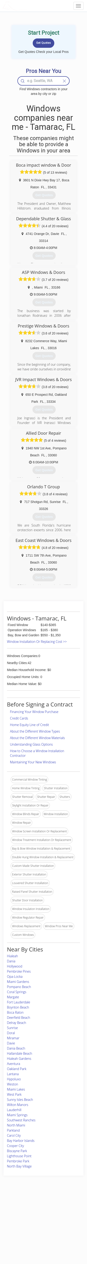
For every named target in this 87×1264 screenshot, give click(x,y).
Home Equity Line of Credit (29, 725)
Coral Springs (16, 992)
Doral (11, 1033)
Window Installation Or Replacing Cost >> (37, 641)
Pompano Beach (19, 987)
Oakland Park (16, 1069)
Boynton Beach (18, 1007)
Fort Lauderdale (18, 1002)
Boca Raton (15, 1012)
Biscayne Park (17, 1151)
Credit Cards (19, 718)
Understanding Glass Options (31, 744)
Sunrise (12, 1028)
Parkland (13, 1130)
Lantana (13, 1074)
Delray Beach (16, 1022)
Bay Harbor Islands (21, 1140)
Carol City (14, 1135)
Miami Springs (17, 1115)
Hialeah (12, 956)
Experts (30, 1210)
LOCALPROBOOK (29, 5)
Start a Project (15, 1221)
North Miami (16, 1125)
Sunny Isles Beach (20, 1099)
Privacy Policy (64, 1210)
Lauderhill (14, 1110)
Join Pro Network (37, 1205)
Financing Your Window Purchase (34, 711)
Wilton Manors (17, 1104)
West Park (14, 1094)
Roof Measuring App (39, 1215)
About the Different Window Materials (37, 738)
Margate (13, 997)
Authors (60, 1215)
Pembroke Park (18, 1161)
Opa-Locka (15, 976)
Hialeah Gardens (19, 1058)
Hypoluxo (14, 1079)
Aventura (13, 1063)
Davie (11, 1043)
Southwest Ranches (21, 1120)
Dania (11, 961)
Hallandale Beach (19, 1053)
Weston (12, 1084)
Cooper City (15, 1145)
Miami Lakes (16, 1089)
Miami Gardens (18, 981)
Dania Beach (16, 1048)
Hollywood (14, 966)
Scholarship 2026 (66, 1205)
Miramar (13, 1038)
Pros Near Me (15, 1215)
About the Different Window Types (35, 731)
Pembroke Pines (19, 971)
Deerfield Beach (18, 1017)
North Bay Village (19, 1166)
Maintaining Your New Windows (33, 762)
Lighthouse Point (19, 1156)
